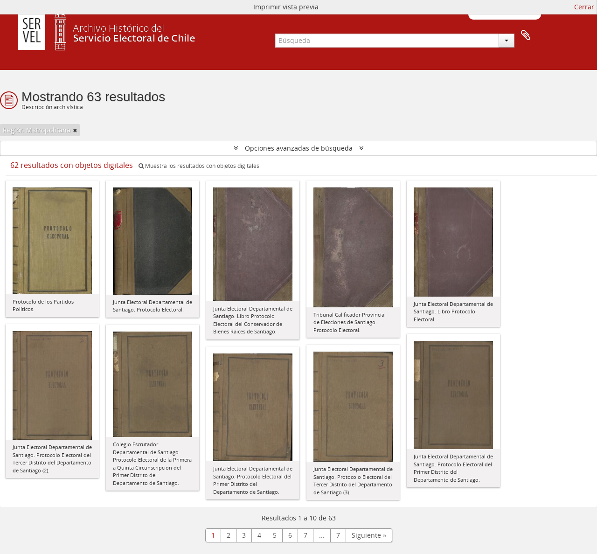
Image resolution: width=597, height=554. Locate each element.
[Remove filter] (75, 130)
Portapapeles (525, 35)
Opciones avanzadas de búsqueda (298, 148)
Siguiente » (369, 535)
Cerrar (584, 6)
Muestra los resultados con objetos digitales (199, 166)
